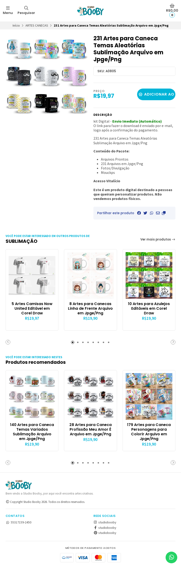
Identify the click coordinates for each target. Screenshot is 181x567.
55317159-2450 (18, 522)
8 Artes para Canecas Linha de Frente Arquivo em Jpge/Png (90, 308)
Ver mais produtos (158, 239)
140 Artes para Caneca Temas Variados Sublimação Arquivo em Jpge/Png (32, 432)
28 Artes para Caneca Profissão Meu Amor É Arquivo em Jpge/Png (90, 429)
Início (16, 25)
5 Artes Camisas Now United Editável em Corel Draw (32, 308)
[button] (164, 213)
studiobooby (104, 522)
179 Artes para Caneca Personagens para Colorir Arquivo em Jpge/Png (149, 432)
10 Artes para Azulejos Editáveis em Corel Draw (149, 308)
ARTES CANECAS (36, 25)
